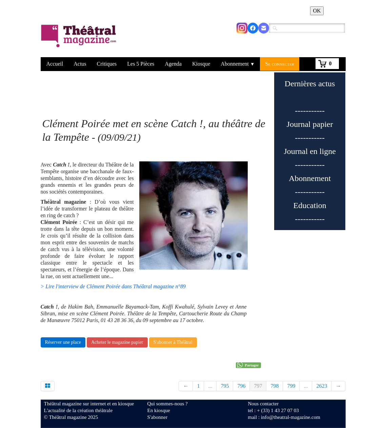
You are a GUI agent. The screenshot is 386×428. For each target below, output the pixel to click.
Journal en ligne (310, 151)
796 (241, 386)
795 (225, 386)
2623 (321, 386)
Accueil (54, 64)
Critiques (107, 64)
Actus (80, 64)
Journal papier (310, 124)
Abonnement (238, 64)
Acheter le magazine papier (117, 342)
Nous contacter (263, 403)
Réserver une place (63, 342)
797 (258, 386)
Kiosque (201, 64)
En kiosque (158, 410)
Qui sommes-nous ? (167, 403)
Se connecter (279, 64)
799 (291, 386)
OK (317, 11)
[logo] (80, 40)
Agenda (173, 64)
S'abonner (157, 417)
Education (309, 205)
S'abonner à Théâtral (173, 342)
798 (274, 386)
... (210, 386)
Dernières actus (310, 83)
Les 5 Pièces (140, 64)
